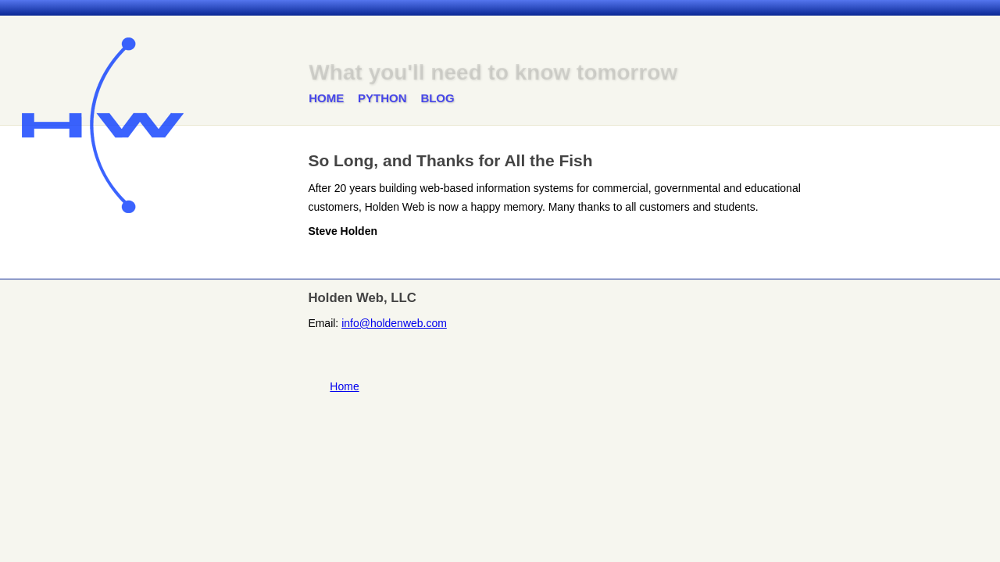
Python (382, 98)
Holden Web (103, 125)
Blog (437, 98)
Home (326, 98)
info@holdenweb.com (394, 323)
